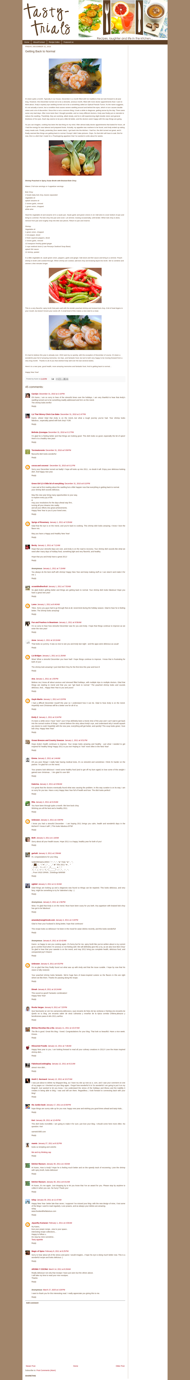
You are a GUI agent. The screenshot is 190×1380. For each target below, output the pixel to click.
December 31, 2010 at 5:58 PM (58, 450)
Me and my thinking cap (41, 1152)
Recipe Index (54, 42)
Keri (33, 1120)
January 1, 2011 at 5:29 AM (61, 522)
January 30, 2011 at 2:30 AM (58, 1164)
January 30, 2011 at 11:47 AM (49, 1200)
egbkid (34, 884)
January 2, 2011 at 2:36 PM (52, 820)
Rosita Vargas (38, 1007)
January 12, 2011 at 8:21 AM (63, 1064)
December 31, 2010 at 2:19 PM (52, 394)
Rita (33, 802)
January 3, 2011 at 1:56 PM (54, 902)
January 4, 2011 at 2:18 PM (67, 920)
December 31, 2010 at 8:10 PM (77, 483)
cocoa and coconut (40, 465)
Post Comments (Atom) (46, 1370)
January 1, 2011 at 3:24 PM (50, 717)
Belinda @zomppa (40, 432)
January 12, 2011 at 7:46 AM (59, 1046)
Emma (34, 758)
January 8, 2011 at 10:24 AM (49, 989)
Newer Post (30, 1366)
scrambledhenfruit (40, 586)
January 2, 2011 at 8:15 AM (47, 802)
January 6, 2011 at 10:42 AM (54, 941)
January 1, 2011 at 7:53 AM (59, 586)
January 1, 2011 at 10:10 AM (48, 640)
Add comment (32, 1303)
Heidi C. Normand (39, 1079)
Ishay (34, 1200)
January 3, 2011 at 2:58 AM (50, 853)
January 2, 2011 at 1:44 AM (49, 758)
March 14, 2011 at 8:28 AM (60, 1269)
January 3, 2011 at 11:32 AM (50, 884)
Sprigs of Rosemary (40, 522)
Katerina (35, 784)
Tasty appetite (37, 1240)
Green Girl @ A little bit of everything (48, 483)
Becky (34, 545)
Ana (33, 679)
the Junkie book (39, 1105)
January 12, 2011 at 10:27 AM (60, 1079)
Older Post (120, 1366)
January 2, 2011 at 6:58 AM (51, 784)
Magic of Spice (38, 1251)
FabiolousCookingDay (41, 1064)
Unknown (36, 820)
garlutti (35, 853)
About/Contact (39, 42)
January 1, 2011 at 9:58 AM (70, 622)
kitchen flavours (39, 1164)
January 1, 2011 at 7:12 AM (49, 545)
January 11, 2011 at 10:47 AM (67, 1028)
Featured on (69, 42)
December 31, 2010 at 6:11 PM (62, 465)
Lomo (34, 604)
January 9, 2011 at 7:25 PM (56, 1007)
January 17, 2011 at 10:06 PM (58, 1105)
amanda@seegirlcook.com (43, 920)
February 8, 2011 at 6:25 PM (56, 1251)
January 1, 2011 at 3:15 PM (54, 699)
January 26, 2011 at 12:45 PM (48, 1120)
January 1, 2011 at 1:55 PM (47, 679)
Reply (34, 406)
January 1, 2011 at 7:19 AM (54, 568)
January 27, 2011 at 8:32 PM (50, 1143)
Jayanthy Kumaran (40, 1223)
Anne (34, 640)
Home (26, 42)
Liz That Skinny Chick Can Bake (46, 414)
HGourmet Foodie (39, 1046)
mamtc (34, 1143)
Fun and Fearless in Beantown (45, 622)
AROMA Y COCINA (40, 1269)
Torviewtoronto (38, 450)
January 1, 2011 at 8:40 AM (48, 604)
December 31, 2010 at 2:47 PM (73, 414)
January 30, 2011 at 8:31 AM (58, 1182)
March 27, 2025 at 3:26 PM (54, 1290)
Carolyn (35, 394)
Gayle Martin (37, 699)
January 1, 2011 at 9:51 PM (76, 740)
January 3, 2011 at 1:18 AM (47, 838)
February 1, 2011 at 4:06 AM (60, 1223)
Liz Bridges (36, 656)
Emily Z (35, 717)
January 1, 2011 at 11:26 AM (54, 656)
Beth (34, 838)
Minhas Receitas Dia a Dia (43, 1028)
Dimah (34, 989)
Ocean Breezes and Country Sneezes (48, 740)
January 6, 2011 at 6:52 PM (52, 964)
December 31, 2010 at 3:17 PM (61, 432)
